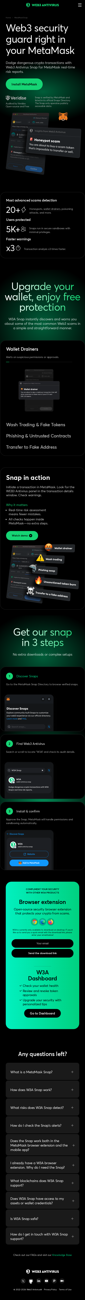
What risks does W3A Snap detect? (42, 1107)
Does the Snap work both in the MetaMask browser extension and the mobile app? (42, 1145)
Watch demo (22, 535)
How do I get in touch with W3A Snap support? (42, 1236)
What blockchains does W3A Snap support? (42, 1183)
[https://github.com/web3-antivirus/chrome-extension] (31, 1281)
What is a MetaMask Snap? (42, 1072)
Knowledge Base (62, 1255)
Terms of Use (65, 1289)
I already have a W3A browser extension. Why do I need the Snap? (42, 1165)
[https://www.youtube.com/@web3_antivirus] (46, 1281)
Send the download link (42, 953)
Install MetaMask (24, 84)
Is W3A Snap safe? (42, 1218)
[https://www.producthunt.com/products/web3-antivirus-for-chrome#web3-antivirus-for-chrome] (54, 1281)
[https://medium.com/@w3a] (62, 1281)
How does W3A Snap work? (42, 1089)
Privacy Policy (50, 1289)
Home (8, 18)
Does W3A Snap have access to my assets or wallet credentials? (42, 1201)
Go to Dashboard (42, 1013)
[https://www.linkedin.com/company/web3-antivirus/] (38, 1281)
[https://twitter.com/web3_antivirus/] (23, 1281)
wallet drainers (51, 209)
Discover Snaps (27, 676)
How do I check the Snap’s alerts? (42, 1125)
